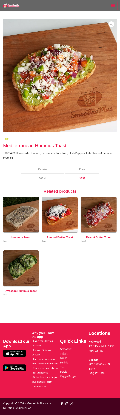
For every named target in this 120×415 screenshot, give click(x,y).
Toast (6, 138)
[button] (111, 24)
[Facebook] (61, 403)
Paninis (64, 362)
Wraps (63, 358)
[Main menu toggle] (113, 5)
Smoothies (66, 349)
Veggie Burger (68, 376)
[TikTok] (71, 403)
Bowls (63, 371)
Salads (64, 353)
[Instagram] (66, 403)
